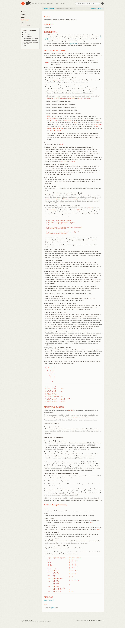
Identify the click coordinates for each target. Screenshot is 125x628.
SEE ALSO (27, 44)
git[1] (52, 607)
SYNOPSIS (27, 34)
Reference (25, 20)
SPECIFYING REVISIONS (31, 38)
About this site (28, 620)
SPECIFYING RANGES (30, 40)
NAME (25, 32)
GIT (25, 46)
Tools (23, 17)
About (23, 12)
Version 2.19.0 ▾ (49, 8)
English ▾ (99, 8)
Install (23, 22)
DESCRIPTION (28, 36)
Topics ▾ (93, 8)
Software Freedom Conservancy (95, 620)
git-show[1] (73, 43)
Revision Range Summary (31, 42)
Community (25, 25)
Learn (23, 14)
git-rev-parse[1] (49, 600)
